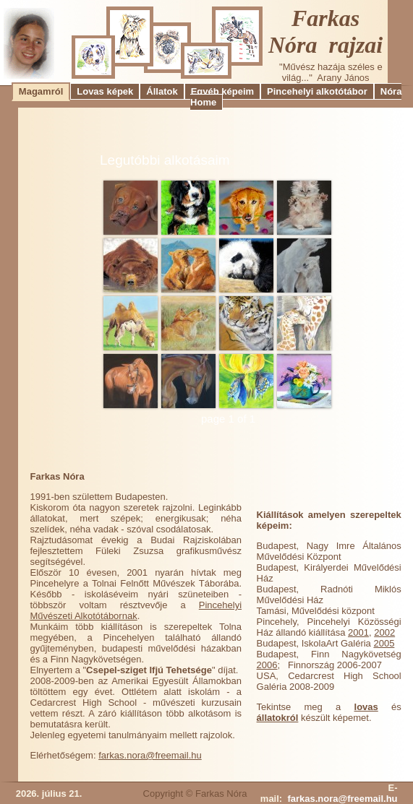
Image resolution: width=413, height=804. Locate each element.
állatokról (278, 717)
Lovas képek (105, 91)
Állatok (161, 91)
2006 (267, 665)
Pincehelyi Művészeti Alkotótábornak (136, 610)
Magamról (41, 91)
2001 (358, 632)
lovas (366, 706)
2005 (383, 643)
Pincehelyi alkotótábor (317, 91)
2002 (384, 632)
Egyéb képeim (222, 91)
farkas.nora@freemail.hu (150, 755)
